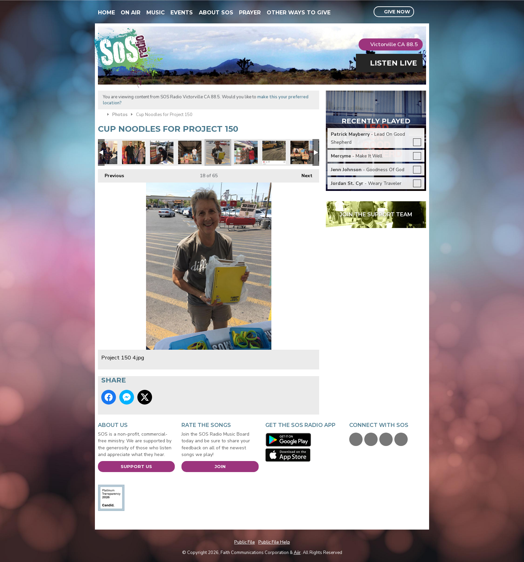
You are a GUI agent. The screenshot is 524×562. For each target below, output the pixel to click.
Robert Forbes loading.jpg (246, 152)
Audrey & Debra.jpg (133, 152)
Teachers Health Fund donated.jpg (302, 152)
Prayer (250, 12)
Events (181, 12)
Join (220, 466)
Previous (111, 174)
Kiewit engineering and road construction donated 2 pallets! (274, 152)
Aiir (297, 553)
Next (303, 174)
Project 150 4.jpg (218, 152)
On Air (130, 12)
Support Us (136, 466)
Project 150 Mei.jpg (105, 152)
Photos (120, 115)
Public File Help (274, 542)
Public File (244, 542)
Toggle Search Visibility (422, 12)
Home (106, 12)
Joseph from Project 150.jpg (190, 152)
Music (155, 12)
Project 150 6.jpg (161, 152)
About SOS (216, 12)
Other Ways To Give (299, 12)
